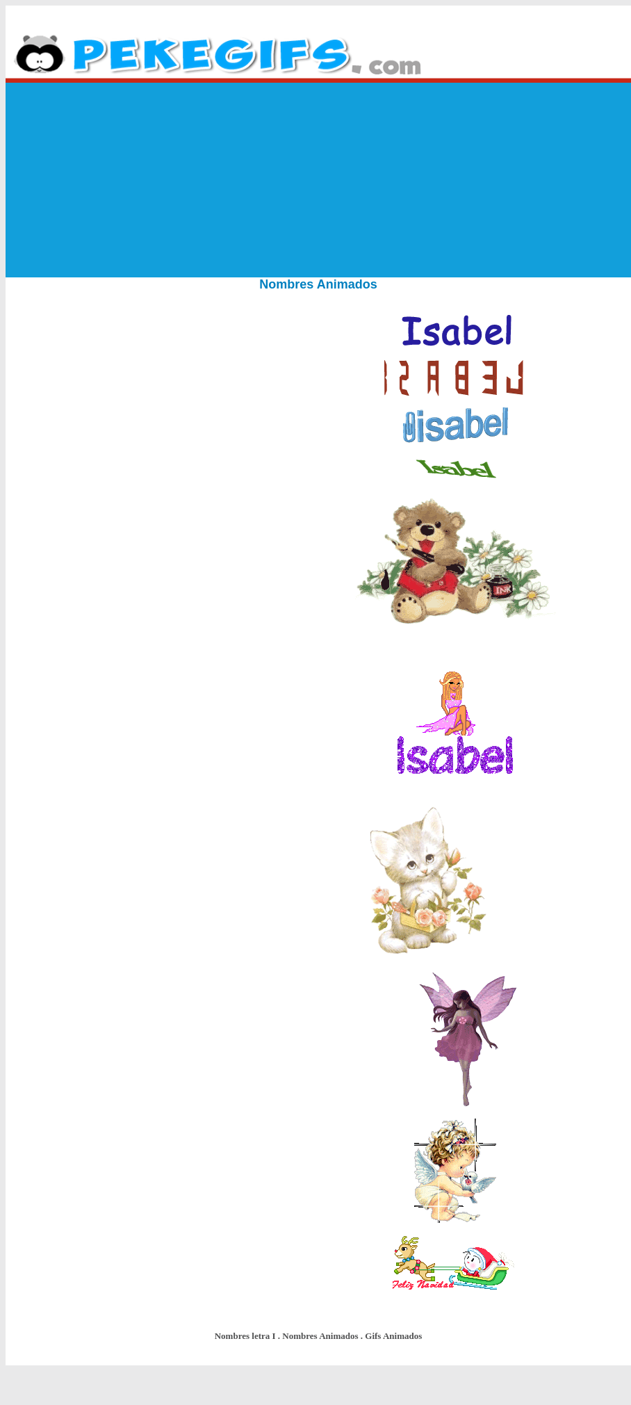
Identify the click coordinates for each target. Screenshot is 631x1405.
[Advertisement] (318, 180)
